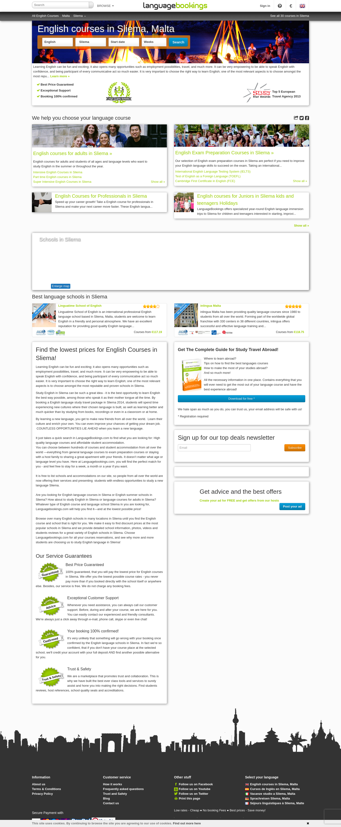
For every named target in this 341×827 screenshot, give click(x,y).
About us (38, 784)
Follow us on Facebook (196, 784)
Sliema (79, 16)
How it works (112, 784)
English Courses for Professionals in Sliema (101, 196)
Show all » (158, 181)
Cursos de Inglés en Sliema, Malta (272, 789)
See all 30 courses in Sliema (289, 16)
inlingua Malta (210, 305)
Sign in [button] (265, 6)
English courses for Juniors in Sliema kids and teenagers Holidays (245, 199)
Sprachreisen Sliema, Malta (267, 798)
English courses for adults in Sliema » (72, 153)
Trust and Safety (115, 793)
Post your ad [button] (292, 506)
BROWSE (105, 6)
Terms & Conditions (46, 789)
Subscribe (295, 447)
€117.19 (157, 332)
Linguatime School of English (80, 305)
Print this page (189, 798)
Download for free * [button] (241, 398)
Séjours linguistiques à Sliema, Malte (274, 803)
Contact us (111, 803)
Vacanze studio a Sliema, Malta (270, 793)
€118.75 (299, 332)
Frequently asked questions (123, 789)
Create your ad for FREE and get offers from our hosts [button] (239, 500)
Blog (106, 798)
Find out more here (187, 823)
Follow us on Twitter (193, 793)
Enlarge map (60, 286)
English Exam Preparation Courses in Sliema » (224, 152)
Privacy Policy (42, 793)
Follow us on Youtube (195, 789)
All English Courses (45, 16)
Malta (66, 16)
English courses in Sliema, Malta (271, 784)
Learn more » (60, 76)
